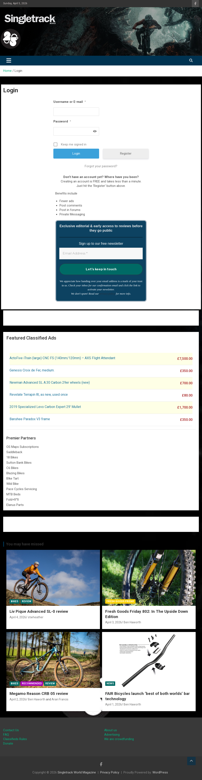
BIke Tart (12, 478)
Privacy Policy (109, 772)
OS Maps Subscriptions (22, 447)
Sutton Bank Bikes (19, 463)
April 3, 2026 (113, 622)
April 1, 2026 (113, 704)
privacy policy (107, 293)
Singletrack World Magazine (77, 772)
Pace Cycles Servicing (21, 489)
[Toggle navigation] (8, 60)
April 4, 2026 (18, 617)
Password (62, 121)
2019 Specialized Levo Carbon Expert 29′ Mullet (45, 407)
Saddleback (14, 452)
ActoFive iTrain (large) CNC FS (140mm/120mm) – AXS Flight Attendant (63, 358)
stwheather (35, 617)
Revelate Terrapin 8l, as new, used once (39, 395)
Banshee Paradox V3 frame (30, 419)
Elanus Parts (15, 505)
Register (125, 153)
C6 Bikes (12, 468)
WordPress (160, 772)
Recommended (32, 683)
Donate (8, 743)
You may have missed (25, 544)
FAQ (6, 735)
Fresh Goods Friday (120, 601)
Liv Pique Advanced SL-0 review (39, 611)
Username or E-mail (69, 101)
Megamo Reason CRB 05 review (39, 693)
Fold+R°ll (12, 499)
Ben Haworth (132, 622)
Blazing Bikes (15, 473)
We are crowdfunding (119, 739)
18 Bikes (12, 457)
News (110, 683)
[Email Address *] (101, 253)
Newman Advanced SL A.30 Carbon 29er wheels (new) (50, 382)
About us (110, 730)
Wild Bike (12, 484)
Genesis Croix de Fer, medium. (32, 370)
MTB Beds (13, 494)
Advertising (112, 735)
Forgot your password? (101, 166)
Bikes (14, 601)
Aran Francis (60, 699)
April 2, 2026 (18, 699)
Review (26, 601)
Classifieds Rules (15, 739)
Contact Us (11, 730)
